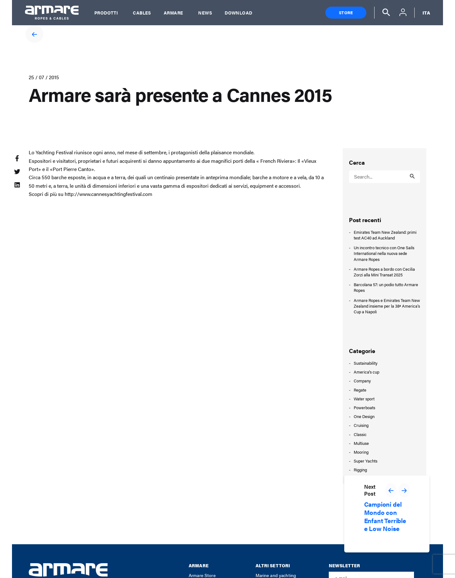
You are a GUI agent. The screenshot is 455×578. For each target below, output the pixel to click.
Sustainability (365, 363)
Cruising (361, 425)
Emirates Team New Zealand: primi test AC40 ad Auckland (385, 235)
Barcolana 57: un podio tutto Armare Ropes (386, 287)
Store (346, 12)
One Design (364, 416)
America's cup (366, 372)
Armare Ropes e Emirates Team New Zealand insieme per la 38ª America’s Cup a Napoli (387, 306)
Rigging (360, 470)
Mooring (361, 452)
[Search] (386, 11)
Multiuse (361, 443)
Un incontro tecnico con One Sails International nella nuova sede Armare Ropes (384, 253)
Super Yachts (365, 461)
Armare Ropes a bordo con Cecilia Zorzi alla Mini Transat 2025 (384, 272)
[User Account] (402, 13)
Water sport (364, 399)
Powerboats (364, 407)
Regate (360, 390)
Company (362, 381)
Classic (360, 434)
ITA (426, 12)
